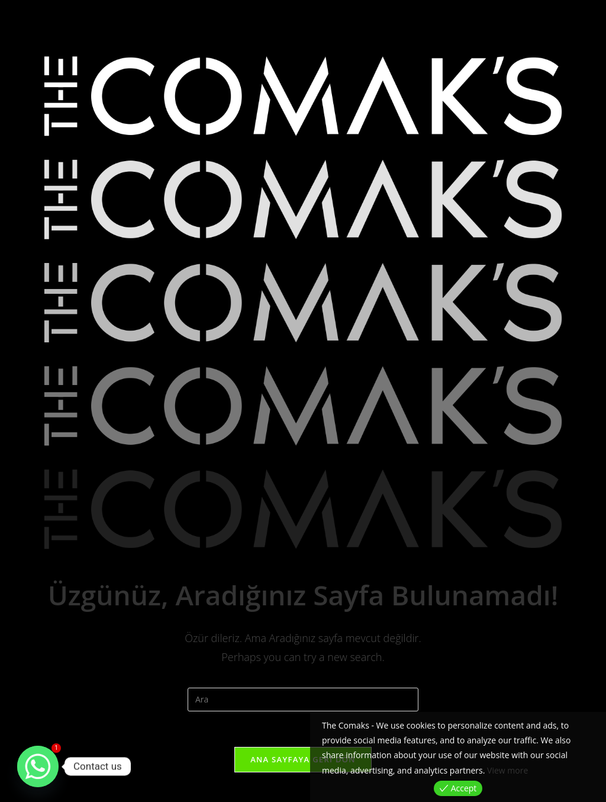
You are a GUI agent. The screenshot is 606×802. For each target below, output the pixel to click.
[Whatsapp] (38, 766)
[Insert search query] (303, 699)
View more (507, 770)
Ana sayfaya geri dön (303, 759)
